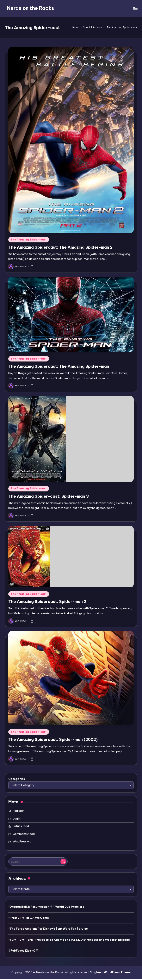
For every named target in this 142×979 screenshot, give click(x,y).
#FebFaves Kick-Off (23, 950)
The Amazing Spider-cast (29, 239)
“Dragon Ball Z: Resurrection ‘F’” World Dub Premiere (46, 906)
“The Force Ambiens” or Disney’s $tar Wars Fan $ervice (48, 928)
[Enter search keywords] (37, 861)
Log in (17, 818)
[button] (63, 861)
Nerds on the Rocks (30, 8)
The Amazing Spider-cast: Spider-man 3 (48, 496)
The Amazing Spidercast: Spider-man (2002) (53, 739)
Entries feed (21, 826)
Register (18, 811)
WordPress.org (22, 841)
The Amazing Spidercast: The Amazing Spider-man (58, 366)
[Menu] (135, 8)
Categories (16, 779)
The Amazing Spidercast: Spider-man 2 (47, 601)
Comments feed (24, 834)
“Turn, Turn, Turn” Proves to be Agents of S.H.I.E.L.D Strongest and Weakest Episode (69, 940)
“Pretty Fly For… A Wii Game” (29, 918)
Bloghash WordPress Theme (110, 972)
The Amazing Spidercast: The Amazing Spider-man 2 (60, 247)
